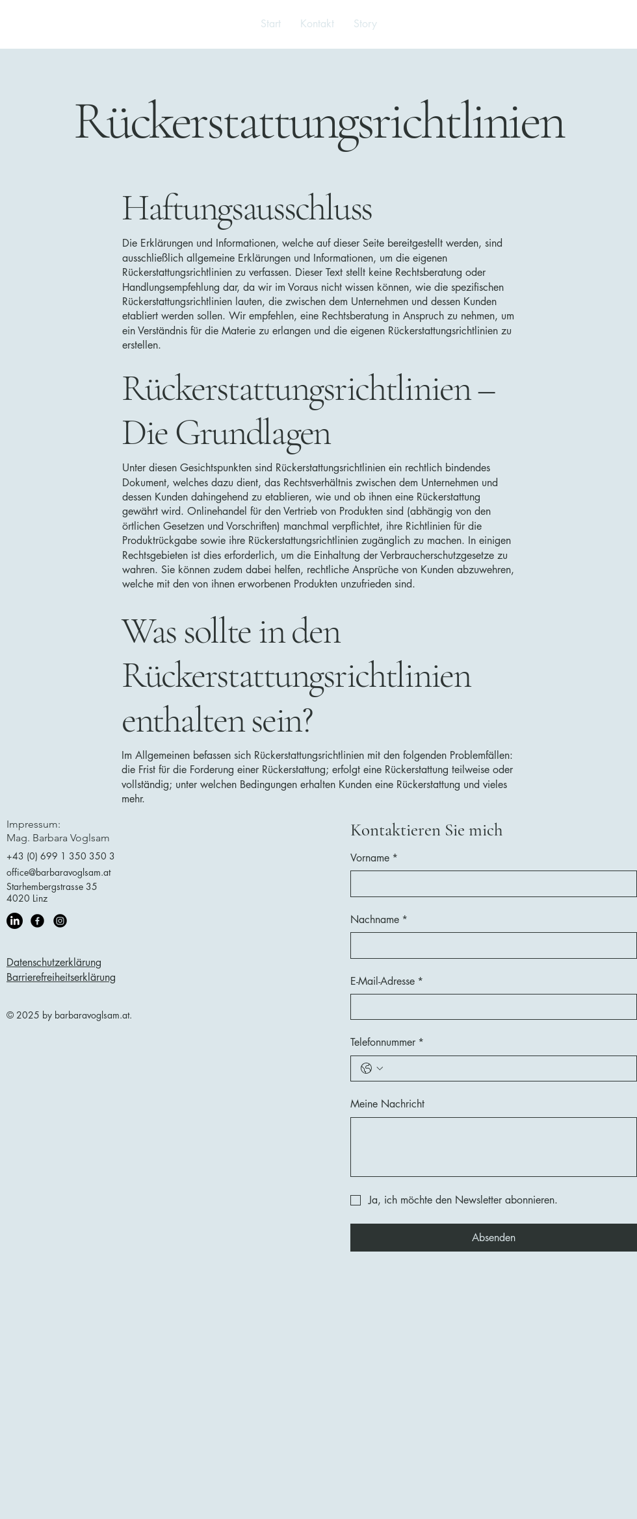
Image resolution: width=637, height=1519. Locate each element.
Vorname (374, 858)
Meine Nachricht (387, 1104)
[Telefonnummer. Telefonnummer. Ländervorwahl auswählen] (372, 1068)
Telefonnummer (387, 1042)
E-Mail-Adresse (386, 981)
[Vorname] (490, 883)
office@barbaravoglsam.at (58, 872)
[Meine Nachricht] (493, 1147)
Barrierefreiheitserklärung (61, 977)
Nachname (379, 920)
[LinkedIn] (14, 921)
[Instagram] (60, 921)
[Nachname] (490, 945)
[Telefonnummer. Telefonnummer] (507, 1068)
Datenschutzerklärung (53, 962)
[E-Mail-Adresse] (490, 1006)
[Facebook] (37, 921)
